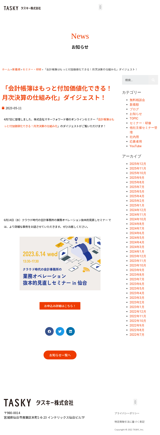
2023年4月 (137, 293)
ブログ (134, 109)
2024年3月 (137, 247)
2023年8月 (137, 274)
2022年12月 (138, 311)
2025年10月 (138, 173)
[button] (100, 7)
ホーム (6, 69)
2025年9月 (137, 178)
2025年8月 (137, 182)
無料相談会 (137, 100)
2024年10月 (138, 219)
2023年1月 (137, 307)
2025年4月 (137, 196)
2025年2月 (137, 201)
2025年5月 (137, 191)
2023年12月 (138, 256)
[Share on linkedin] (70, 331)
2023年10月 (138, 265)
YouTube (136, 146)
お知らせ (136, 114)
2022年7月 (137, 334)
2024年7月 (137, 228)
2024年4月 (137, 242)
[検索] (153, 80)
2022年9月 (137, 325)
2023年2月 (137, 302)
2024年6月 (137, 233)
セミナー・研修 (32, 69)
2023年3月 (137, 298)
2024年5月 (137, 238)
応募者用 (136, 141)
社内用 (134, 137)
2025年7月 (137, 187)
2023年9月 (137, 270)
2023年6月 (137, 284)
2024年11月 (138, 214)
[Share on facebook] (49, 331)
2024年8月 (137, 224)
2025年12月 (138, 164)
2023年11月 (138, 261)
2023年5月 (137, 288)
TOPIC (134, 118)
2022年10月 (138, 321)
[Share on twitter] (60, 331)
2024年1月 (137, 251)
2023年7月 (137, 279)
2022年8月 (137, 330)
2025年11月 (138, 168)
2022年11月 (138, 316)
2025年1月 (137, 205)
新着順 (16, 69)
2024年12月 (138, 210)
